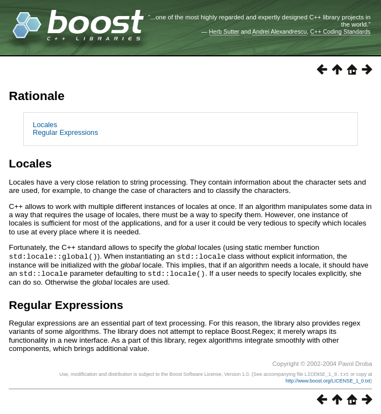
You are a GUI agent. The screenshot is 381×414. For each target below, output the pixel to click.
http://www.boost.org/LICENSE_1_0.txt (327, 379)
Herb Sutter (224, 31)
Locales (45, 124)
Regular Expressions (65, 132)
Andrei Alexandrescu (279, 31)
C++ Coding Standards (340, 31)
